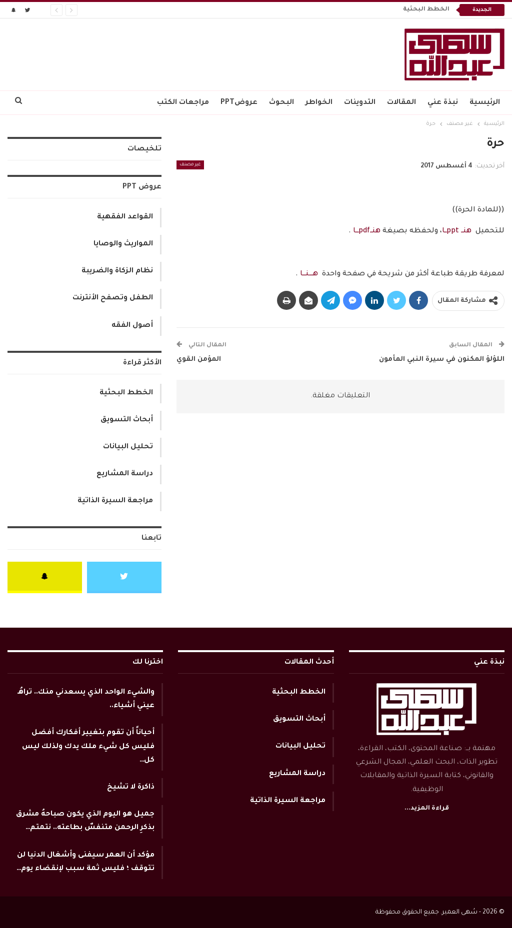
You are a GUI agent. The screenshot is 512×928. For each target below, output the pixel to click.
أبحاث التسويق (126, 420)
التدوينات (360, 103)
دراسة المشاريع (124, 474)
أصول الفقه (132, 326)
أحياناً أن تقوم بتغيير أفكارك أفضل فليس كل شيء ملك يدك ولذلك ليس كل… (88, 746)
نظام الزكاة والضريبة (117, 271)
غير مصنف (190, 164)
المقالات (401, 103)
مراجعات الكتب (183, 103)
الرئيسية (485, 103)
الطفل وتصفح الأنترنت (112, 298)
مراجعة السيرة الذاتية (115, 501)
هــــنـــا (309, 274)
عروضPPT (239, 103)
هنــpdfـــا (365, 231)
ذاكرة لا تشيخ (130, 788)
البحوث (281, 103)
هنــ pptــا (457, 231)
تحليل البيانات (128, 447)
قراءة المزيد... (426, 808)
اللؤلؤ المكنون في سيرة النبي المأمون (441, 359)
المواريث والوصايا (123, 244)
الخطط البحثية (426, 9)
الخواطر (319, 103)
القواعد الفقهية (125, 217)
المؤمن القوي (198, 359)
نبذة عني (443, 103)
